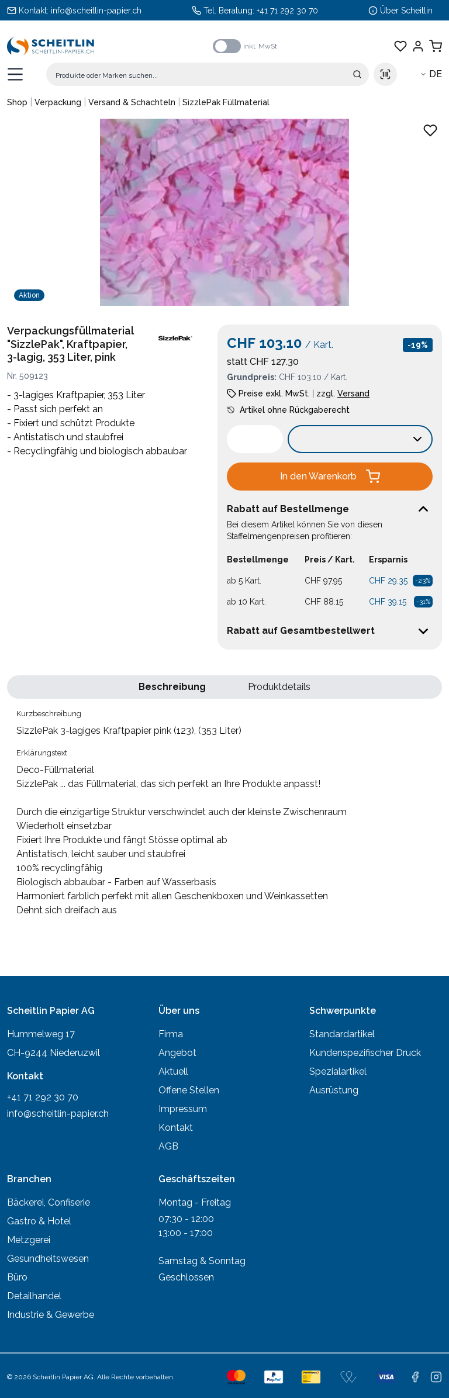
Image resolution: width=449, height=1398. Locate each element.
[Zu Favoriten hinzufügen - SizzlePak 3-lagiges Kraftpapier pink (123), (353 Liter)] (430, 130)
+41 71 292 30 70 (287, 10)
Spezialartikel (338, 1071)
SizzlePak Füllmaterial (226, 102)
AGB (168, 1146)
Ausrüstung (333, 1090)
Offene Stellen (188, 1090)
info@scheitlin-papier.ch (96, 10)
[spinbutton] (255, 439)
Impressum (182, 1108)
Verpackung (57, 102)
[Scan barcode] (385, 74)
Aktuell (173, 1071)
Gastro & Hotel (39, 1221)
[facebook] (415, 1377)
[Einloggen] (418, 46)
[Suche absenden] (357, 74)
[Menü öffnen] (15, 74)
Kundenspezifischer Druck (365, 1052)
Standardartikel (342, 1034)
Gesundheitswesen (48, 1258)
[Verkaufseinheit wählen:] (360, 439)
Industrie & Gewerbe (50, 1314)
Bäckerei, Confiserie (48, 1202)
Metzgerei (28, 1239)
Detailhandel (34, 1296)
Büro (17, 1277)
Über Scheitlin (406, 10)
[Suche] (207, 74)
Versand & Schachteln (131, 102)
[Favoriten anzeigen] (400, 46)
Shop (17, 102)
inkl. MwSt (260, 46)
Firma (170, 1034)
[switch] (227, 46)
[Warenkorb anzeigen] (435, 46)
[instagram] (436, 1377)
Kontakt (175, 1127)
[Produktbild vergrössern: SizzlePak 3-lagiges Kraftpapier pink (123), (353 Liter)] (224, 212)
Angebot (177, 1052)
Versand (353, 393)
